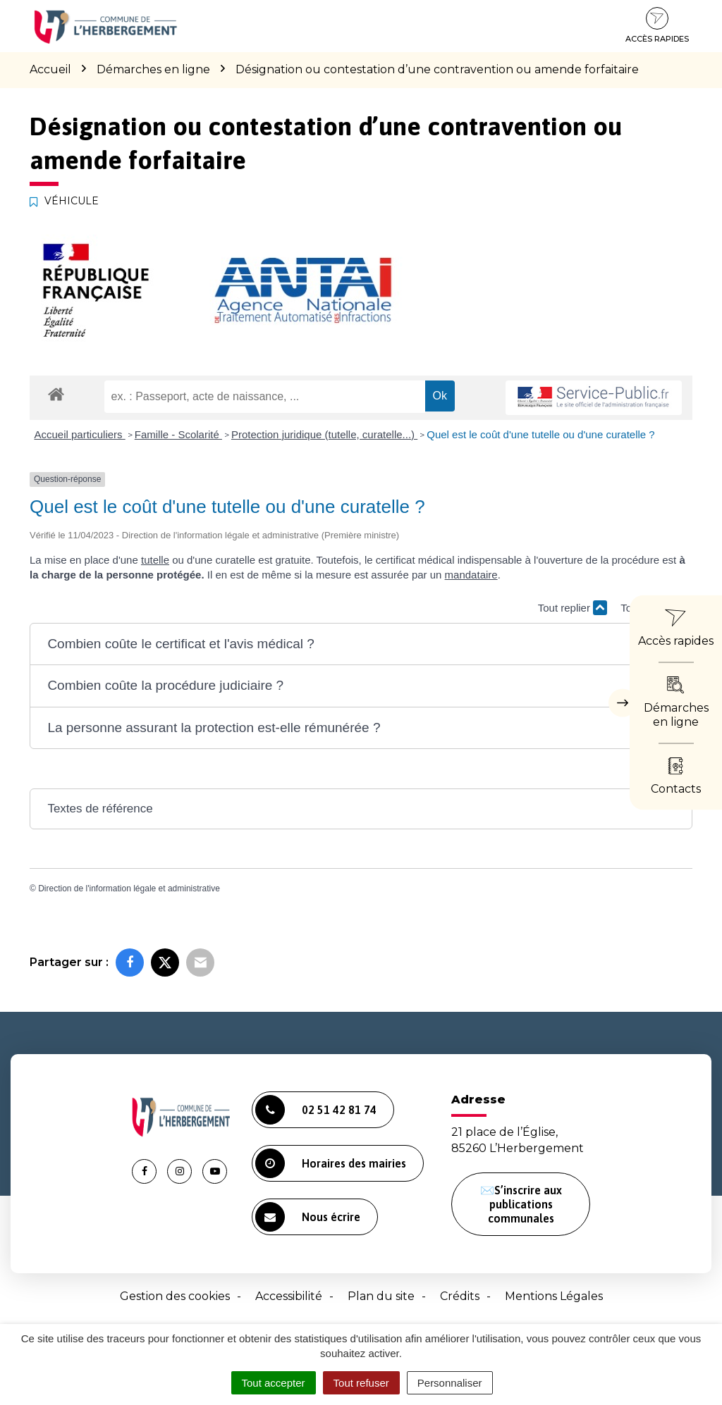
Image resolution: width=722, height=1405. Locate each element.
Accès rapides (657, 25)
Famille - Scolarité (178, 434)
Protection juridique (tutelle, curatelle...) (324, 434)
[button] (361, 644)
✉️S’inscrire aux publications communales (521, 1204)
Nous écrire (307, 1217)
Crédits (459, 1296)
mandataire (471, 575)
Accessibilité (288, 1296)
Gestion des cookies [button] (175, 1296)
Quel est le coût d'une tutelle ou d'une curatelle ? (540, 434)
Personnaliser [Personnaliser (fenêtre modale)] (449, 1383)
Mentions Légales (554, 1296)
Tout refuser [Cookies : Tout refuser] (361, 1383)
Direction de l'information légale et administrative (129, 888)
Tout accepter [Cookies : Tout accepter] (273, 1383)
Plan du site (381, 1296)
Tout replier (572, 607)
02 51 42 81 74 (316, 1110)
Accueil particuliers (80, 434)
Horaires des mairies (330, 1163)
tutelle (155, 560)
